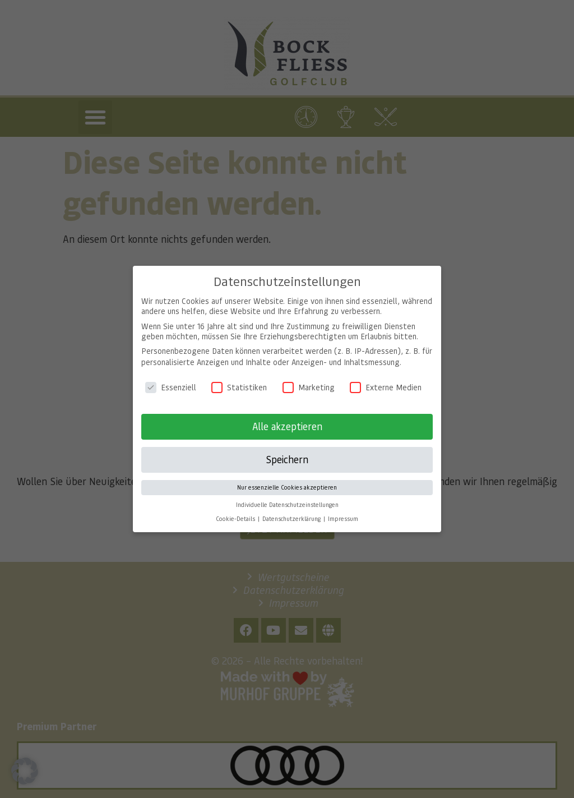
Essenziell (170, 380)
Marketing (309, 380)
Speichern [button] (287, 451)
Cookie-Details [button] (236, 511)
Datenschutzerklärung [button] (292, 511)
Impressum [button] (343, 511)
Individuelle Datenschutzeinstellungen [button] (287, 497)
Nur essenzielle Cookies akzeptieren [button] (287, 479)
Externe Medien (386, 380)
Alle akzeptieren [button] (287, 418)
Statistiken (239, 380)
